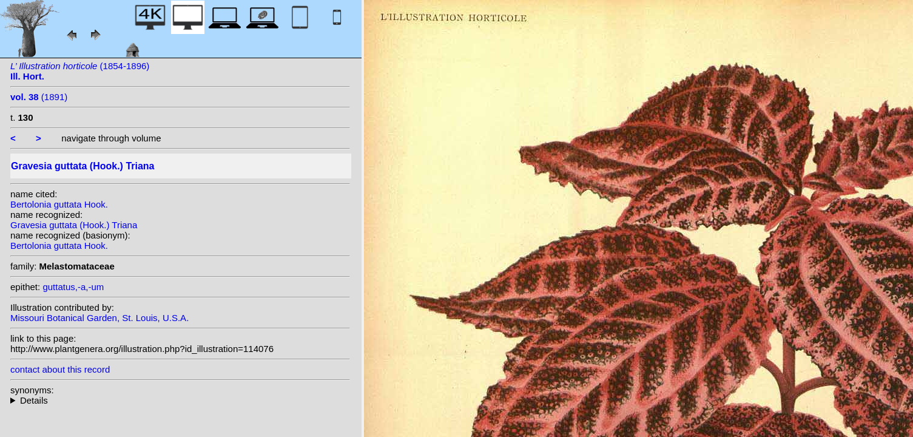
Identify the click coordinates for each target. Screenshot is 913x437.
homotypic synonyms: (180, 400)
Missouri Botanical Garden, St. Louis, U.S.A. (99, 318)
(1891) (38, 97)
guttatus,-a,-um (73, 287)
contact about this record (60, 369)
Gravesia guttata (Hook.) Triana (73, 225)
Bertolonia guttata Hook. (59, 204)
